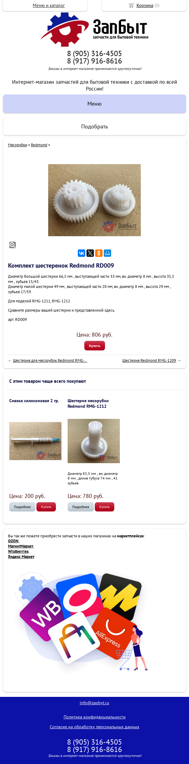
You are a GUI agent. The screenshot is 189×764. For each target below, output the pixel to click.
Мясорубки (17, 145)
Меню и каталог (49, 5)
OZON (13, 541)
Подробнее (22, 507)
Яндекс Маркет (21, 556)
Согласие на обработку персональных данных (94, 727)
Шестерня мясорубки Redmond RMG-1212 (88, 403)
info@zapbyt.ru (94, 702)
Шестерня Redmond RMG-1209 (149, 360)
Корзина (144, 5)
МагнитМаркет (20, 546)
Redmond (39, 145)
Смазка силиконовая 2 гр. (34, 400)
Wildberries (18, 551)
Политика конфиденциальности (95, 717)
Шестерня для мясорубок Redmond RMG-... (50, 360)
